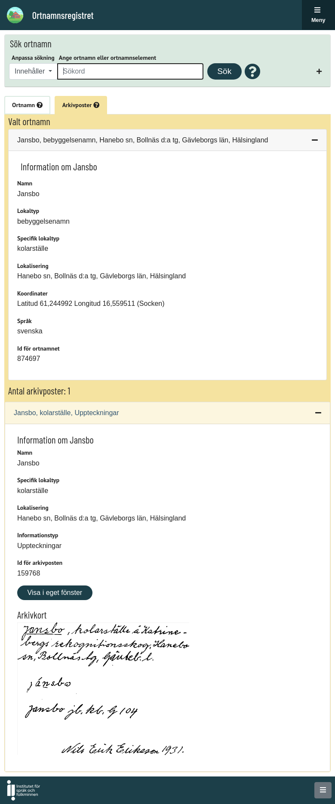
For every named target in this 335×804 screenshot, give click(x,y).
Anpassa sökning (33, 58)
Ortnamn (27, 105)
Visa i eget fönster (54, 592)
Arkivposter (80, 105)
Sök (224, 71)
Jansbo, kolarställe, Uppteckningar (66, 412)
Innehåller (31, 71)
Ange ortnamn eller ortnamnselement (107, 58)
